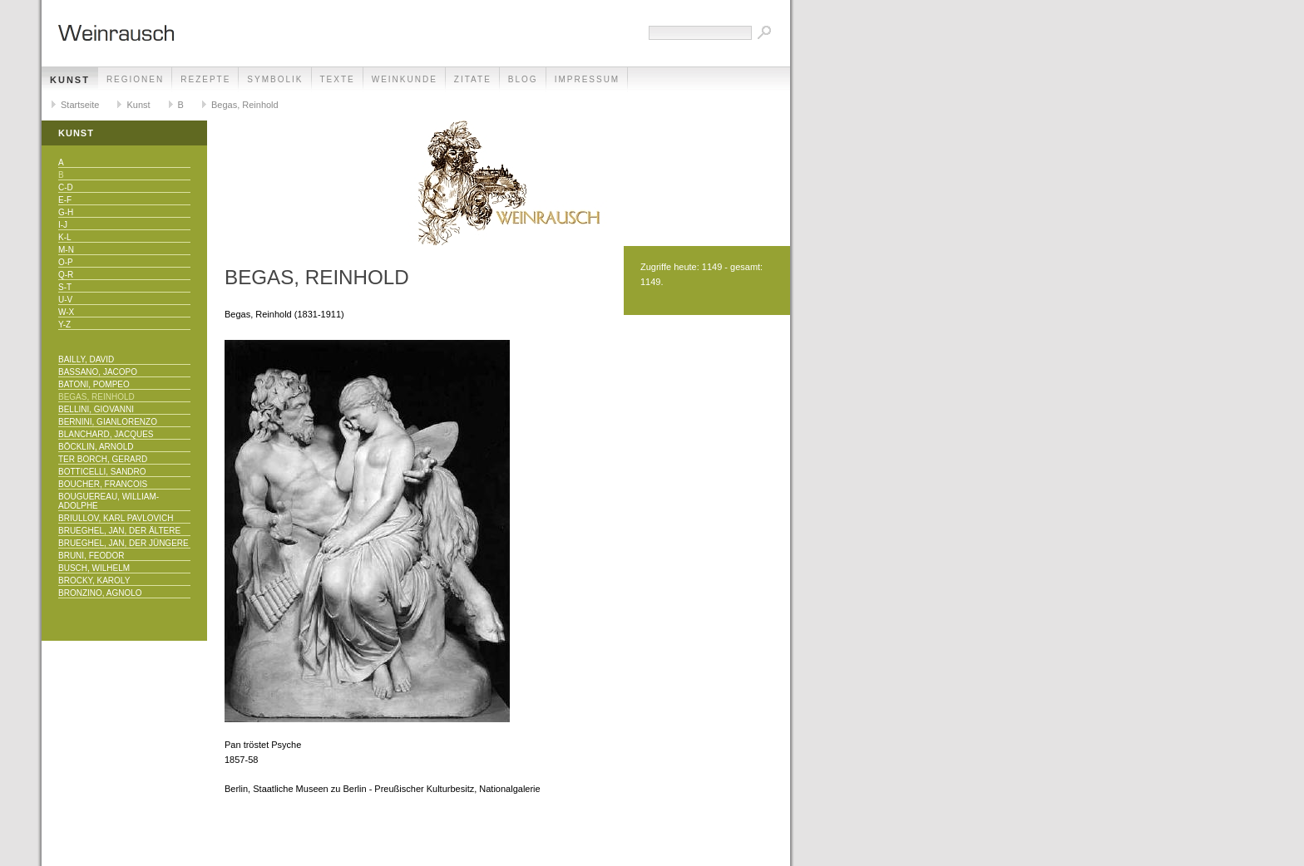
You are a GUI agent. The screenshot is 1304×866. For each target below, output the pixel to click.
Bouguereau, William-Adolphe (108, 501)
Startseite (80, 105)
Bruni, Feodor (91, 555)
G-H (65, 212)
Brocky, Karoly (94, 580)
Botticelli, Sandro (102, 471)
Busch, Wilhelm (94, 568)
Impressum (587, 79)
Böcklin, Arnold (96, 446)
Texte (337, 79)
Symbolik (275, 79)
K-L (65, 237)
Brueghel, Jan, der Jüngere (123, 543)
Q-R (65, 274)
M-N (66, 249)
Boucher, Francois (102, 484)
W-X (66, 312)
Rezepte (205, 79)
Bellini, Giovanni (96, 409)
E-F (65, 199)
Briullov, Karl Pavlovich (115, 518)
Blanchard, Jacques (105, 434)
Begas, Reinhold (245, 105)
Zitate (472, 79)
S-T (65, 287)
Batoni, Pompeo (94, 384)
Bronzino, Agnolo (100, 593)
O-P (65, 262)
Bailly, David (86, 359)
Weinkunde (404, 79)
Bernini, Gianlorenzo (107, 421)
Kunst (70, 80)
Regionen (135, 79)
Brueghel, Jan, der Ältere (119, 530)
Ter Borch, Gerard (102, 459)
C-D (65, 187)
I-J (62, 224)
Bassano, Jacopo (97, 371)
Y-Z (64, 324)
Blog (523, 79)
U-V (65, 299)
